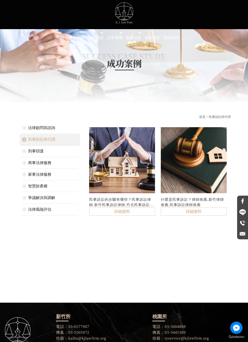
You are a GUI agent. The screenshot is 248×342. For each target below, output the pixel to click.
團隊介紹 (95, 38)
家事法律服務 (39, 174)
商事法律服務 (39, 163)
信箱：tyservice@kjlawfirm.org (180, 338)
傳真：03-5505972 (72, 332)
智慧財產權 (37, 186)
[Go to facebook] (236, 328)
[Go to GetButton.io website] (236, 337)
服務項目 (133, 38)
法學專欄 (114, 38)
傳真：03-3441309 (169, 332)
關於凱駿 (77, 38)
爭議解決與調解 (41, 198)
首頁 (202, 117)
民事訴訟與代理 (41, 139)
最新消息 (152, 38)
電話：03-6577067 (72, 327)
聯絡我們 (171, 38)
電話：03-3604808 (169, 327)
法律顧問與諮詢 (41, 128)
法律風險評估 (39, 209)
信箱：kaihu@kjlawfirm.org (81, 338)
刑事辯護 (36, 151)
